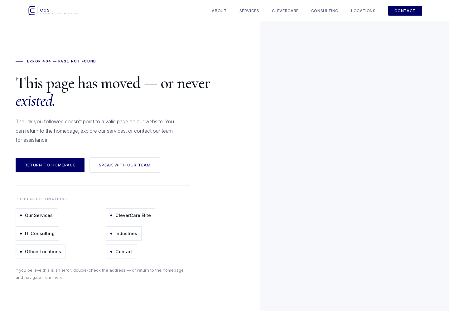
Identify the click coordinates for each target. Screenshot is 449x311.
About (219, 10)
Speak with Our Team (125, 165)
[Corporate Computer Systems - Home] (60, 10)
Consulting (325, 10)
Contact (404, 10)
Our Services (36, 215)
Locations (363, 10)
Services (249, 10)
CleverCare (285, 10)
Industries (123, 233)
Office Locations (40, 251)
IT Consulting (37, 233)
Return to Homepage (50, 165)
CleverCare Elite (130, 215)
